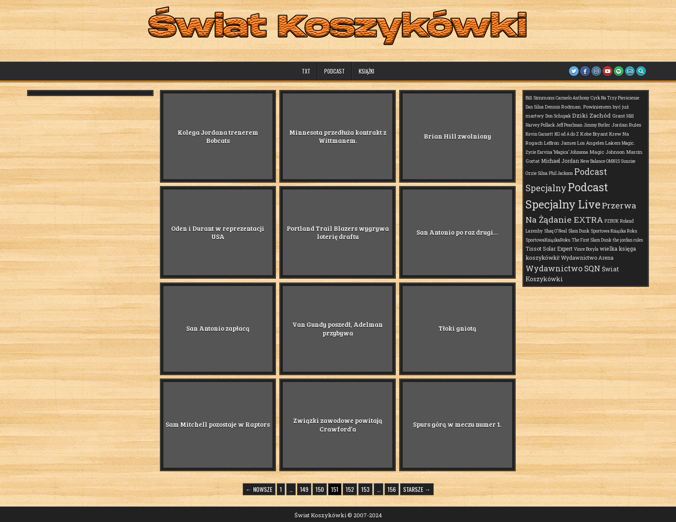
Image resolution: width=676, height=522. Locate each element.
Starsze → (417, 489)
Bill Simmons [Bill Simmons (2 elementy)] (540, 97)
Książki (366, 71)
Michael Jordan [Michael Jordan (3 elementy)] (560, 160)
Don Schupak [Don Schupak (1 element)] (558, 116)
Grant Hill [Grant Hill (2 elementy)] (623, 115)
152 (350, 489)
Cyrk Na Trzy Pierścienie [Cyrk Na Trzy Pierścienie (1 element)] (615, 98)
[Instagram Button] (596, 71)
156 (392, 489)
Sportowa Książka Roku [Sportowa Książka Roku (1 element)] (614, 231)
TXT (306, 71)
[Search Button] (641, 71)
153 (365, 489)
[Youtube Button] (607, 71)
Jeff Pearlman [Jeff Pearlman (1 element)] (569, 125)
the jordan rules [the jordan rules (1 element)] (628, 240)
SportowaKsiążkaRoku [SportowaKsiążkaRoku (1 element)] (548, 240)
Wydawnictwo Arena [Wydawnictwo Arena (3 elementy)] (587, 257)
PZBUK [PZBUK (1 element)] (611, 221)
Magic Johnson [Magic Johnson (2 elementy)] (607, 152)
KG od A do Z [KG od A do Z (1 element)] (566, 134)
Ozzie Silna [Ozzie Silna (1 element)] (537, 173)
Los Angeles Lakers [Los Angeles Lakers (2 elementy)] (598, 143)
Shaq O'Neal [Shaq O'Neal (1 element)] (555, 231)
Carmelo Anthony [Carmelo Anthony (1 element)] (572, 98)
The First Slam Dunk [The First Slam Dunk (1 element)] (591, 240)
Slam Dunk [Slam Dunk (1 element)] (578, 231)
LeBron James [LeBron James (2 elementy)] (560, 143)
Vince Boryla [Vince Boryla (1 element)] (586, 249)
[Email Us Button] (630, 71)
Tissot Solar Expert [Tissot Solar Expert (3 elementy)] (549, 248)
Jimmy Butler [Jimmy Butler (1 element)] (597, 125)
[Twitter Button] (574, 71)
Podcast (334, 71)
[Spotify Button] (618, 71)
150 (320, 489)
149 (304, 489)
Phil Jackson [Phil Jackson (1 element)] (561, 173)
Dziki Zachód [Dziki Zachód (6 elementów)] (591, 115)
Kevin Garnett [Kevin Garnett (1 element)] (539, 134)
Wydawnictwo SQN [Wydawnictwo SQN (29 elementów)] (563, 268)
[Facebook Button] (585, 71)
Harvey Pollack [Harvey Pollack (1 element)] (540, 125)
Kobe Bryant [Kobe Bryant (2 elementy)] (594, 133)
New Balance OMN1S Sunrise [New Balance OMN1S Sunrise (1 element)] (607, 161)
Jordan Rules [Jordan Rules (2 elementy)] (626, 124)
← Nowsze (259, 489)
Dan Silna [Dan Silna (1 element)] (535, 107)
